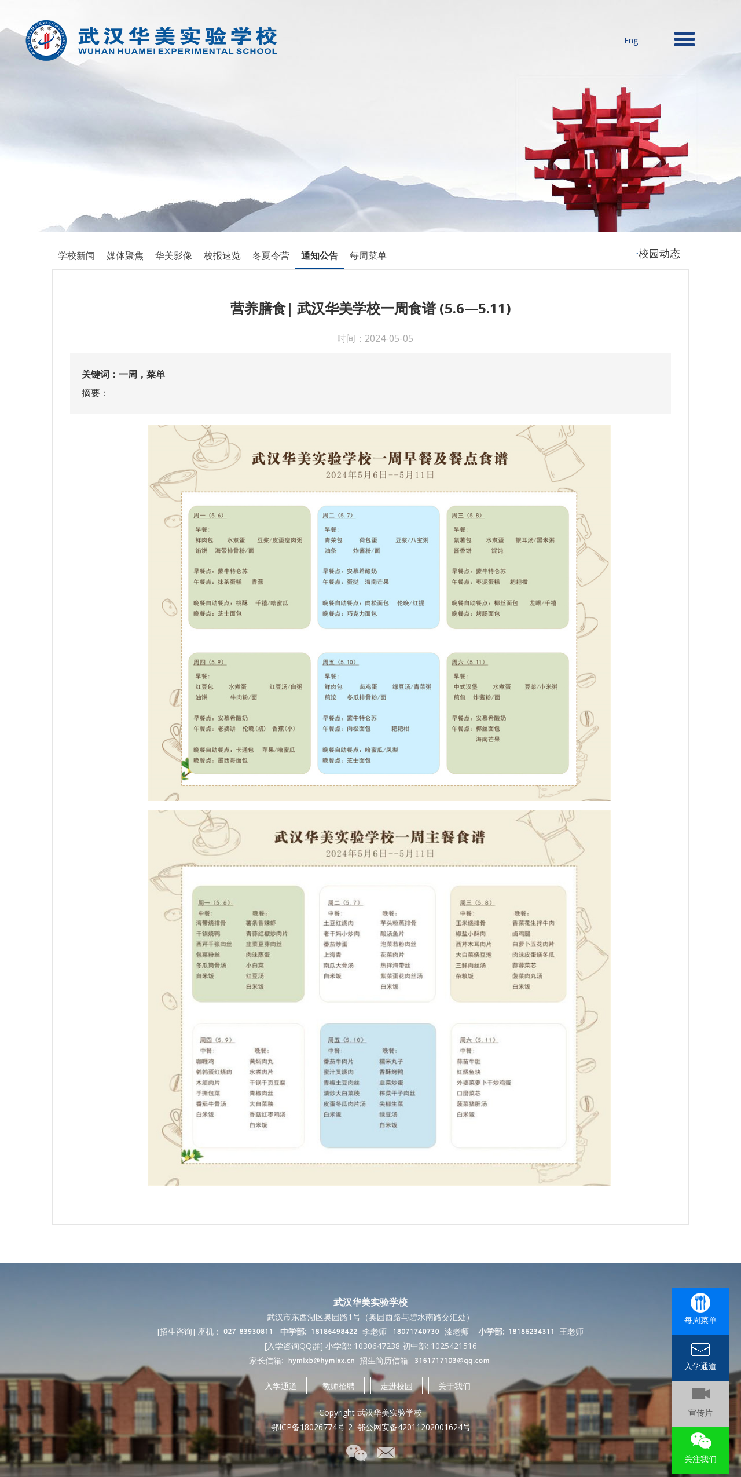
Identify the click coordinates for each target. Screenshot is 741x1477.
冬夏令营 (270, 255)
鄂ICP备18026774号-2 (312, 1426)
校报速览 (222, 255)
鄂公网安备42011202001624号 (414, 1426)
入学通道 (281, 1385)
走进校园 (396, 1385)
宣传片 (700, 1412)
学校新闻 (76, 255)
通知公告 (319, 255)
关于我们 (454, 1385)
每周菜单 (368, 255)
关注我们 (700, 1458)
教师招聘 (338, 1385)
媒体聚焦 (125, 255)
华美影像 (173, 255)
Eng (631, 40)
